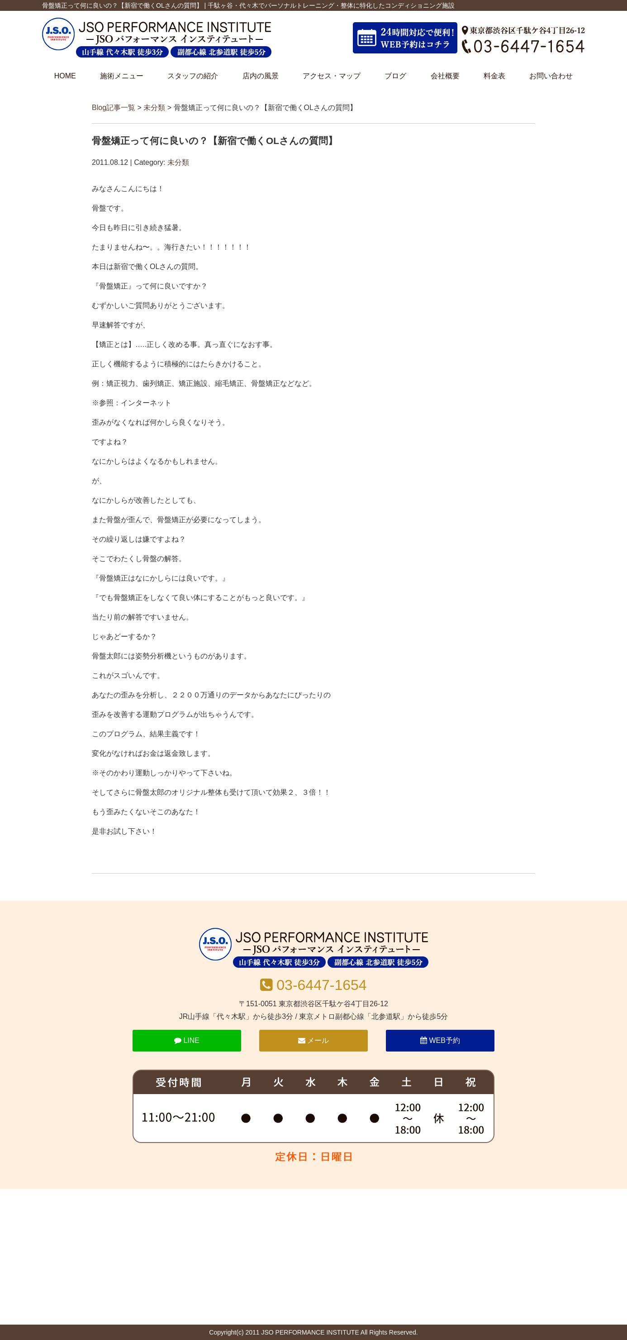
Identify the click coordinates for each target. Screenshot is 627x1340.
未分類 (154, 107)
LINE (187, 1040)
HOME (65, 76)
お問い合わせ (551, 76)
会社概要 (445, 76)
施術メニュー (121, 76)
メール (313, 1040)
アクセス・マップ (332, 76)
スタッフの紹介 (192, 76)
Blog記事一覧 (113, 107)
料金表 (494, 76)
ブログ (395, 76)
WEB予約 (440, 1040)
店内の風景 (260, 76)
